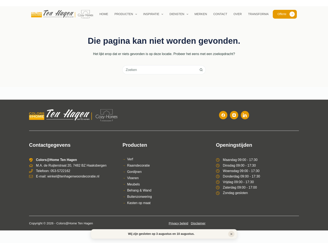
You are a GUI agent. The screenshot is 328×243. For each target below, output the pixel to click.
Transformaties (261, 14)
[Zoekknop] (201, 70)
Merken (201, 14)
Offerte (286, 14)
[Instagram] (234, 115)
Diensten (179, 14)
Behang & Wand (139, 190)
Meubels (133, 184)
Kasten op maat (139, 203)
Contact (220, 14)
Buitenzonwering (139, 196)
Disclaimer (198, 223)
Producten (126, 14)
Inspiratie (154, 14)
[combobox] (160, 70)
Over (237, 14)
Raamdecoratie (138, 165)
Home (103, 14)
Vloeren (133, 178)
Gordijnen (134, 172)
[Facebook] (223, 115)
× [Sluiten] (231, 234)
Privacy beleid (178, 223)
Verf (130, 159)
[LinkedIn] (245, 115)
